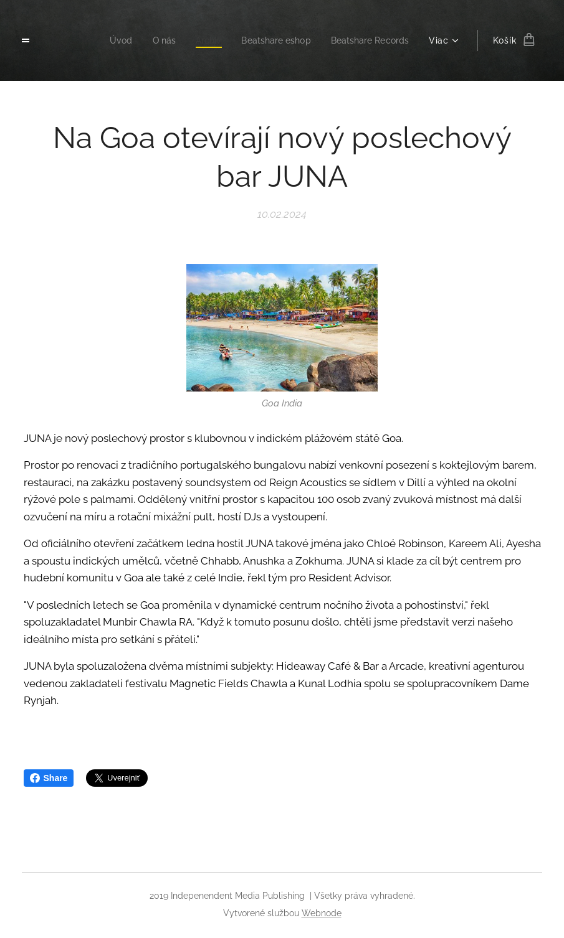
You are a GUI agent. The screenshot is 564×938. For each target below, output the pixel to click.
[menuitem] (107, 40)
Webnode (322, 913)
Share (49, 778)
